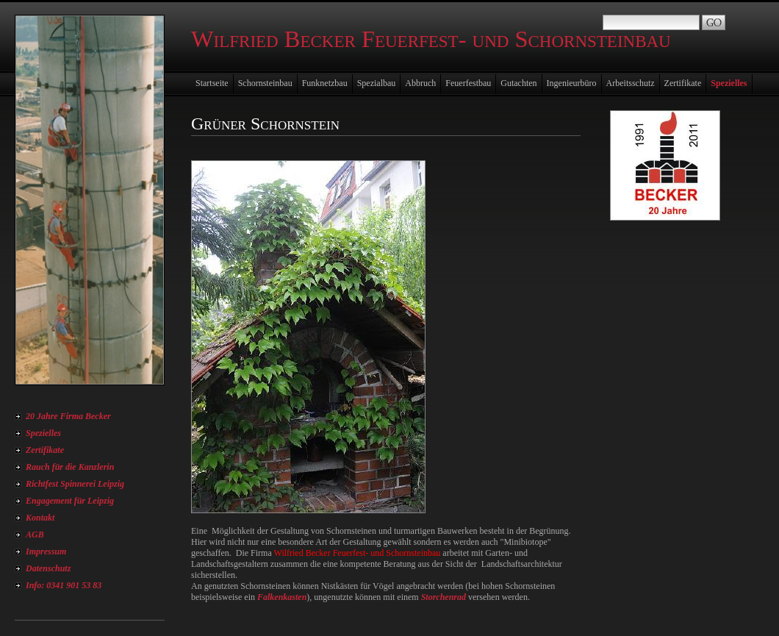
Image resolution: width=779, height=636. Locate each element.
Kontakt (40, 517)
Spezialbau (376, 83)
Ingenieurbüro (572, 83)
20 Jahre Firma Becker (68, 416)
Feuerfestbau (468, 83)
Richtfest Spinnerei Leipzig (75, 484)
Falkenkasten (281, 597)
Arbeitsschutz (630, 83)
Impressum (46, 551)
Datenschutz (48, 568)
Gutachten (518, 83)
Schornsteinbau (265, 83)
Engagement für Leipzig (70, 501)
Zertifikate (45, 450)
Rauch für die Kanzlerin (70, 467)
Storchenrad (443, 597)
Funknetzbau (325, 83)
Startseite (212, 83)
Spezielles (43, 433)
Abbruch (420, 83)
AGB (35, 534)
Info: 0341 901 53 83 (63, 585)
